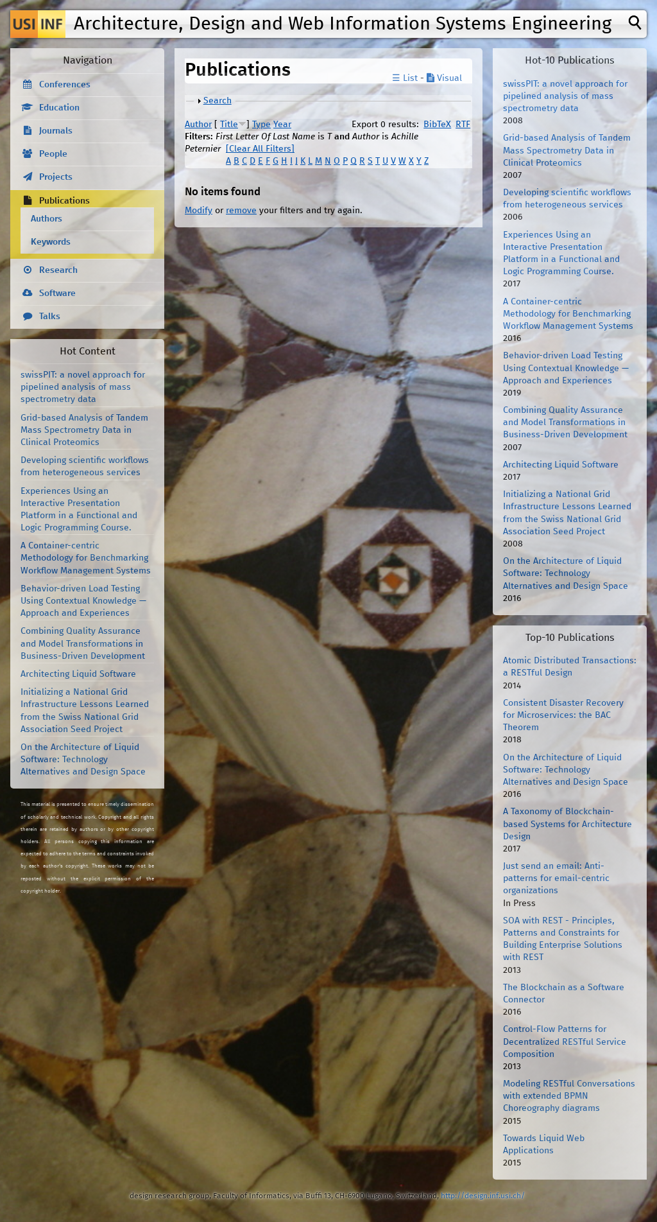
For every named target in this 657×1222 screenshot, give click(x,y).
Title (229, 124)
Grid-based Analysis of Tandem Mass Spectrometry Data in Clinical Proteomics (84, 430)
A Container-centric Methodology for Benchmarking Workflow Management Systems (86, 558)
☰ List (405, 78)
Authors (46, 218)
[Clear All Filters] (260, 148)
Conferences (64, 84)
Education (59, 107)
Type (261, 124)
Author (198, 124)
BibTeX (437, 124)
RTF (463, 124)
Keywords (51, 242)
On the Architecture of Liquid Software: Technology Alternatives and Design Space (83, 759)
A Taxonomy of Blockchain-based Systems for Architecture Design (567, 824)
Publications (64, 200)
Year (282, 124)
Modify (198, 210)
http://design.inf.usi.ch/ (483, 1196)
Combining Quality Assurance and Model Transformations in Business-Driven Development (83, 643)
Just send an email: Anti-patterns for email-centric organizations (556, 878)
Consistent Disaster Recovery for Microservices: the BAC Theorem (563, 715)
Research (58, 270)
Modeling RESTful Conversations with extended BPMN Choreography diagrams (569, 1096)
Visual (444, 78)
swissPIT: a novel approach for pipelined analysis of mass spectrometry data (83, 387)
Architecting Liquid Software (78, 674)
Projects (56, 177)
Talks (49, 316)
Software (57, 293)
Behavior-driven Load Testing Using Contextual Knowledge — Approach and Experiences (83, 601)
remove (241, 210)
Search (217, 100)
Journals (56, 131)
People (53, 154)
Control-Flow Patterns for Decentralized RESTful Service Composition (564, 1041)
